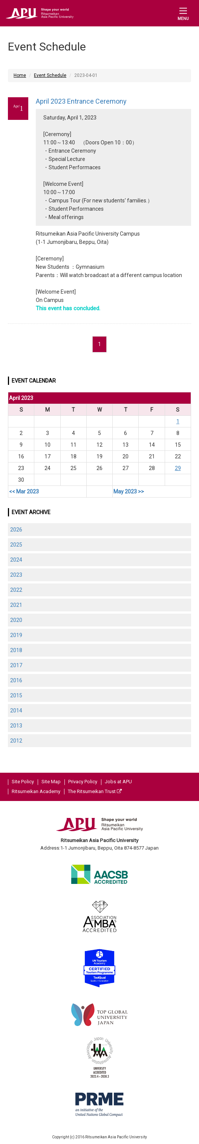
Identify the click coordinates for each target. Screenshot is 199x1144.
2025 (16, 545)
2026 (16, 530)
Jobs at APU (118, 781)
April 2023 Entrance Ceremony (81, 101)
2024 (16, 560)
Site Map (51, 781)
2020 (16, 620)
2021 (16, 605)
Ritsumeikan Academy (36, 791)
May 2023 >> (128, 492)
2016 (16, 680)
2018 (16, 650)
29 (178, 468)
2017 (16, 665)
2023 (16, 575)
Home (20, 75)
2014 (16, 711)
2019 (16, 635)
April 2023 (21, 398)
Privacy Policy (82, 781)
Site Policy (23, 781)
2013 (16, 726)
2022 (16, 590)
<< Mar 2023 (24, 492)
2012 (16, 741)
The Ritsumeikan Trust (95, 791)
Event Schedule (50, 75)
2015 (16, 695)
